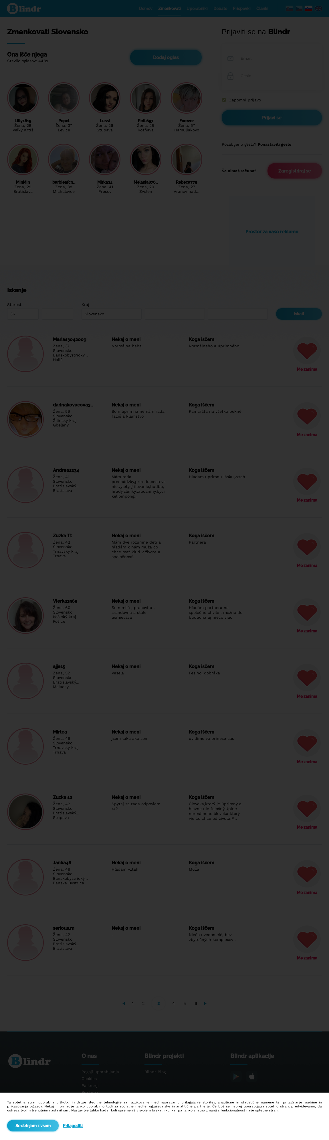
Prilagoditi (73, 1125)
